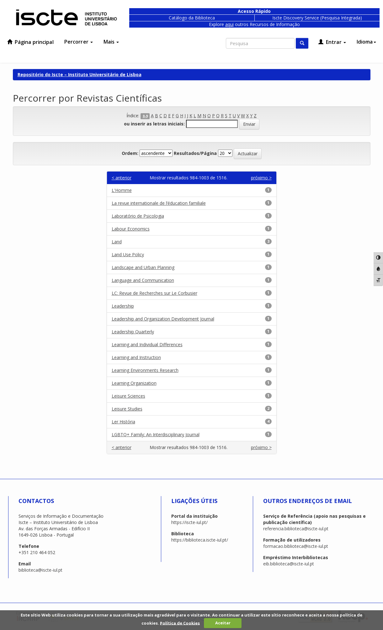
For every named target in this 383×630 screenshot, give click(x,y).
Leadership (123, 306)
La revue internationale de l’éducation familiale (159, 203)
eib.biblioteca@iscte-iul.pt (288, 564)
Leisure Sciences (128, 396)
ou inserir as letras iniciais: (154, 124)
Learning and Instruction (136, 357)
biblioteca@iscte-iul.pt (40, 570)
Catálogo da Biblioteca (192, 18)
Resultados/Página (195, 153)
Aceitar (223, 623)
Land (117, 242)
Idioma (366, 41)
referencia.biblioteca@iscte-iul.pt (295, 529)
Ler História (123, 422)
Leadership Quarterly (133, 332)
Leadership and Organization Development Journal (163, 319)
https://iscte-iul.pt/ (189, 522)
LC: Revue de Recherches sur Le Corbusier (154, 293)
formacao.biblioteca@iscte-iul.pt (295, 546)
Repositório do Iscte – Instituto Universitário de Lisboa (79, 74)
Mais (111, 41)
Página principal (30, 42)
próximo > (261, 178)
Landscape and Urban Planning (143, 267)
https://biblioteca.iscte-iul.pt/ (199, 540)
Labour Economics (131, 229)
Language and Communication (143, 280)
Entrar (332, 42)
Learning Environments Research (145, 370)
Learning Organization (134, 383)
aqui (229, 24)
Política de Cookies (180, 623)
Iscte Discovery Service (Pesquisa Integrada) (317, 18)
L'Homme (122, 190)
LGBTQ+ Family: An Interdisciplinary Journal (155, 434)
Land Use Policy (128, 254)
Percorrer (78, 41)
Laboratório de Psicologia (138, 216)
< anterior (121, 178)
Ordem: (130, 153)
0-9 (145, 116)
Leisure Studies (127, 409)
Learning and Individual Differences (147, 344)
